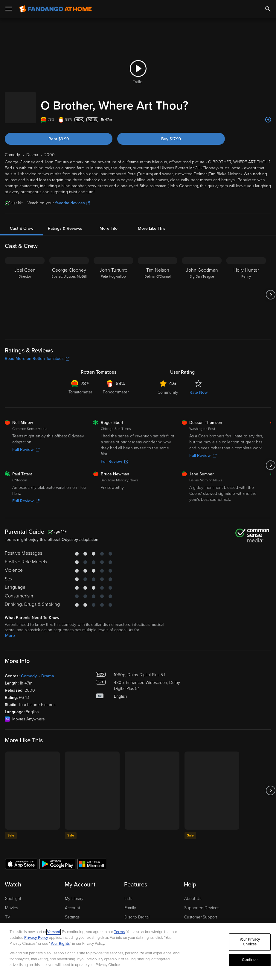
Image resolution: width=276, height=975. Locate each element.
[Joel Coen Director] (25, 288)
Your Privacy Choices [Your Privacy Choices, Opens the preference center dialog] (250, 942)
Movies (11, 901)
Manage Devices (80, 920)
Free (9, 920)
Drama (47, 670)
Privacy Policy (36, 937)
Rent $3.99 (58, 133)
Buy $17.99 (171, 133)
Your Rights (60, 943)
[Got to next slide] (270, 288)
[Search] (268, 9)
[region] (138, 949)
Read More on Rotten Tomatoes (37, 352)
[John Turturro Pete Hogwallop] (113, 288)
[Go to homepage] (55, 9)
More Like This (151, 222)
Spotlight (13, 892)
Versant (53, 932)
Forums (191, 920)
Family (130, 901)
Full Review (25, 443)
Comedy (29, 670)
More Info (109, 222)
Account (72, 901)
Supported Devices (201, 901)
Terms (119, 932)
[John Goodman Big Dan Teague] (202, 288)
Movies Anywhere (140, 920)
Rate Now (199, 386)
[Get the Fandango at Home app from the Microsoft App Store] (91, 857)
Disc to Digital (137, 911)
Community (168, 386)
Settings (72, 911)
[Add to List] (268, 114)
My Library (74, 892)
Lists (128, 892)
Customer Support (200, 911)
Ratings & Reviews (65, 222)
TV (7, 911)
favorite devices (72, 197)
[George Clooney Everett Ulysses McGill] (69, 288)
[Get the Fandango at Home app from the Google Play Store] (57, 857)
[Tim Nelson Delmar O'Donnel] (158, 288)
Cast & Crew (21, 222)
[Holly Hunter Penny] (246, 288)
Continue (249, 959)
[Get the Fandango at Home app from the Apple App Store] (21, 857)
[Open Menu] (8, 9)
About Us (192, 892)
